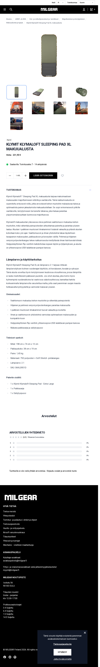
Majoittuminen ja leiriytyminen (73, 19)
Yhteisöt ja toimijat (11, 541)
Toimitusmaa (72, 3)
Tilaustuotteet (9, 536)
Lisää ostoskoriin (43, 175)
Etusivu (9, 19)
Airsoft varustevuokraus (14, 532)
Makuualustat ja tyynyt (14, 23)
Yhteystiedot (9, 515)
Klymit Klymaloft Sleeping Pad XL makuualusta (44, 23)
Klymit (9, 140)
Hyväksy (62, 652)
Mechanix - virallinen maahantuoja (18, 545)
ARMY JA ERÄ (20, 19)
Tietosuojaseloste (11, 524)
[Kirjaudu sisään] (84, 9)
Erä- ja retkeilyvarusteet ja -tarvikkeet (44, 19)
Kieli (53, 3)
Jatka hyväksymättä (62, 659)
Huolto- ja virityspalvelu (14, 528)
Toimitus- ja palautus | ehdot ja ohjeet (20, 520)
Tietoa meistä (9, 511)
